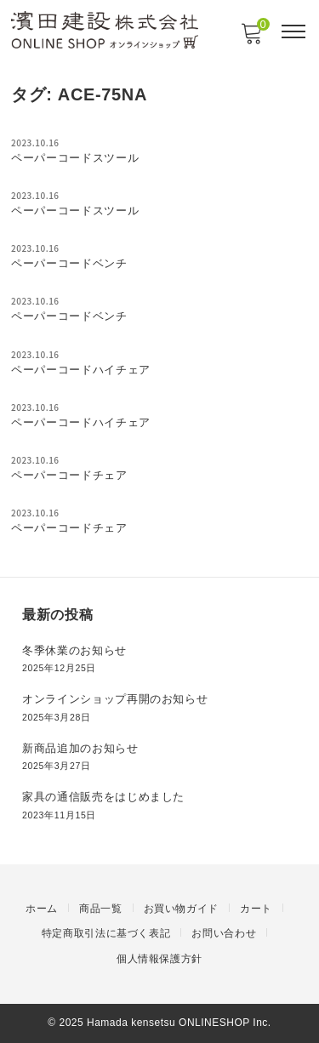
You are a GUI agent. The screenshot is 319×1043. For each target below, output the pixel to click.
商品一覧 (100, 909)
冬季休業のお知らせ (74, 650)
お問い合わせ (223, 933)
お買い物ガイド (181, 909)
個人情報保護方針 (159, 959)
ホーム (42, 909)
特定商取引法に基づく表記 (106, 933)
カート (256, 909)
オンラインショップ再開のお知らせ (115, 698)
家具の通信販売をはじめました (103, 796)
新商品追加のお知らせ (80, 748)
